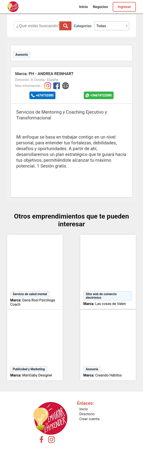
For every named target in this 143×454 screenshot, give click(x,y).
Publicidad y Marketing (29, 369)
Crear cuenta (89, 419)
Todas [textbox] (101, 26)
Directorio (87, 414)
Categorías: (83, 26)
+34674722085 (101, 95)
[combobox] (111, 25)
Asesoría (21, 54)
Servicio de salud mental (30, 294)
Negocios (100, 7)
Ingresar (124, 7)
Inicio (83, 7)
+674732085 (45, 95)
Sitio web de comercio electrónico (101, 295)
